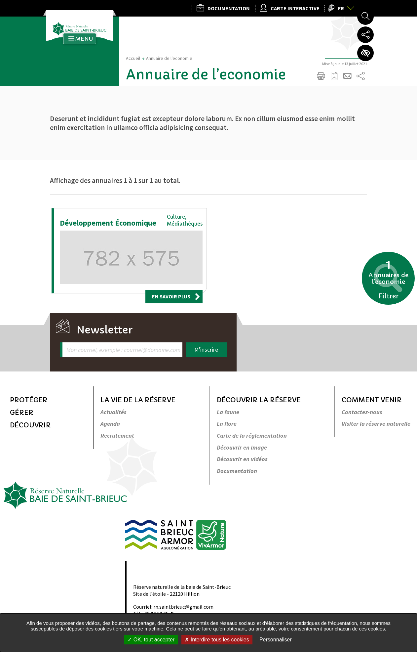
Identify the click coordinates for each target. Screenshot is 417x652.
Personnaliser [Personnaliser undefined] (275, 639)
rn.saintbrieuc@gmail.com (183, 606)
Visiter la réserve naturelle (376, 423)
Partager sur (360, 76)
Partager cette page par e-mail (347, 76)
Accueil (133, 58)
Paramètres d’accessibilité (365, 53)
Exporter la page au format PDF (334, 76)
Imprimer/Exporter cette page (320, 76)
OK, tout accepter (151, 639)
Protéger (29, 400)
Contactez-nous (362, 412)
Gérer (21, 412)
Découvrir (30, 425)
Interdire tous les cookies (217, 639)
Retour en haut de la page (402, 351)
